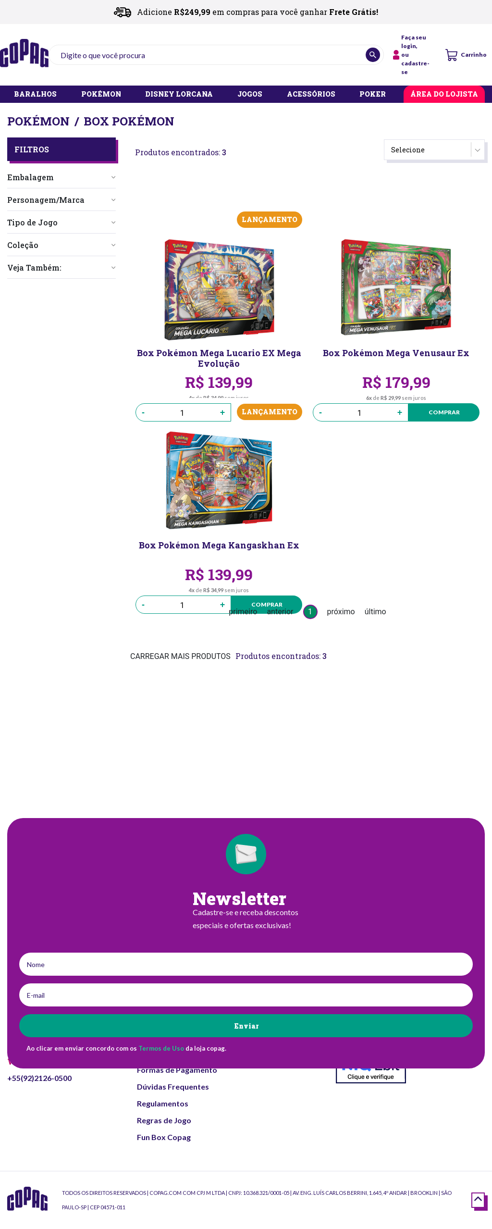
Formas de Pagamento (177, 1069)
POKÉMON (101, 94)
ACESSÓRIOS (311, 94)
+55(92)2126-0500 (39, 1077)
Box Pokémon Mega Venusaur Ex (396, 353)
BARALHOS (35, 94)
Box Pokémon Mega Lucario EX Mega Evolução (219, 358)
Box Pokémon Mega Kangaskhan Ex (219, 545)
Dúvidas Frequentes (173, 1086)
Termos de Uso (161, 1048)
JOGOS (249, 94)
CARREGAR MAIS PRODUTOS (180, 656)
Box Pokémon (129, 121)
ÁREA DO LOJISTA (444, 94)
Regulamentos (162, 1103)
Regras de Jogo (164, 1120)
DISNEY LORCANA (179, 94)
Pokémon (38, 121)
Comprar (442, 412)
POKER (372, 94)
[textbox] (216, 55)
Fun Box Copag (164, 1137)
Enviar (246, 1025)
